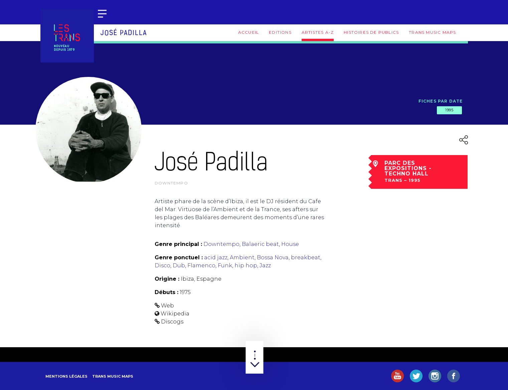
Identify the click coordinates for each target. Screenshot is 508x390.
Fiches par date (440, 101)
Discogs (172, 321)
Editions (280, 32)
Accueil (248, 32)
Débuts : (166, 292)
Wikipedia (175, 313)
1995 (449, 110)
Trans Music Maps (432, 32)
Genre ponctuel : (179, 257)
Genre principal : (178, 244)
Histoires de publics (371, 32)
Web (167, 305)
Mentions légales (66, 376)
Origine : (167, 279)
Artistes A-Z (318, 32)
